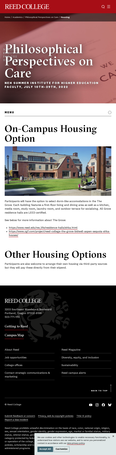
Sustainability (69, 365)
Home (7, 17)
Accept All (45, 449)
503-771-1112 (12, 317)
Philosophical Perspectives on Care (41, 17)
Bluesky (109, 404)
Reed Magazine (70, 349)
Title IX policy (83, 416)
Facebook (103, 404)
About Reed (12, 349)
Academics (18, 17)
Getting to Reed (16, 326)
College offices (13, 365)
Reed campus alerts (73, 373)
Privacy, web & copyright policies (55, 416)
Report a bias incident (16, 420)
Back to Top (99, 391)
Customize (62, 449)
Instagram (97, 404)
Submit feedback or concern (20, 416)
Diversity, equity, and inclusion (80, 357)
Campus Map (14, 335)
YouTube (90, 404)
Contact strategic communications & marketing (27, 375)
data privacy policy (76, 443)
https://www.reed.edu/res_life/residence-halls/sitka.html (43, 227)
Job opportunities (15, 357)
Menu (9, 112)
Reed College (27, 6)
